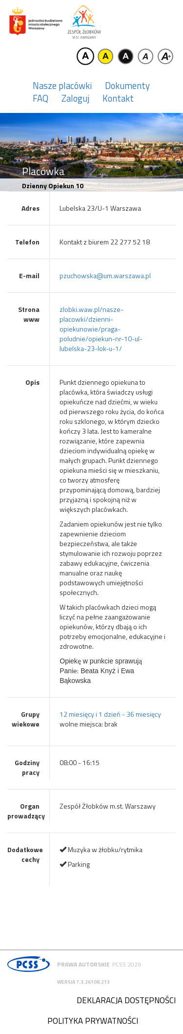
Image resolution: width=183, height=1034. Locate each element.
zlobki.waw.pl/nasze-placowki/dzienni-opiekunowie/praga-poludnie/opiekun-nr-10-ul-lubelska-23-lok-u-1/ (101, 328)
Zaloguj (75, 98)
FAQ (40, 98)
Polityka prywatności (92, 1021)
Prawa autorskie (83, 964)
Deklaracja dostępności (126, 1000)
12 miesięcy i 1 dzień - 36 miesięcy (110, 714)
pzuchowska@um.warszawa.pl (105, 275)
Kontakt (118, 98)
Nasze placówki (62, 85)
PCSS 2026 (126, 964)
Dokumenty (127, 85)
